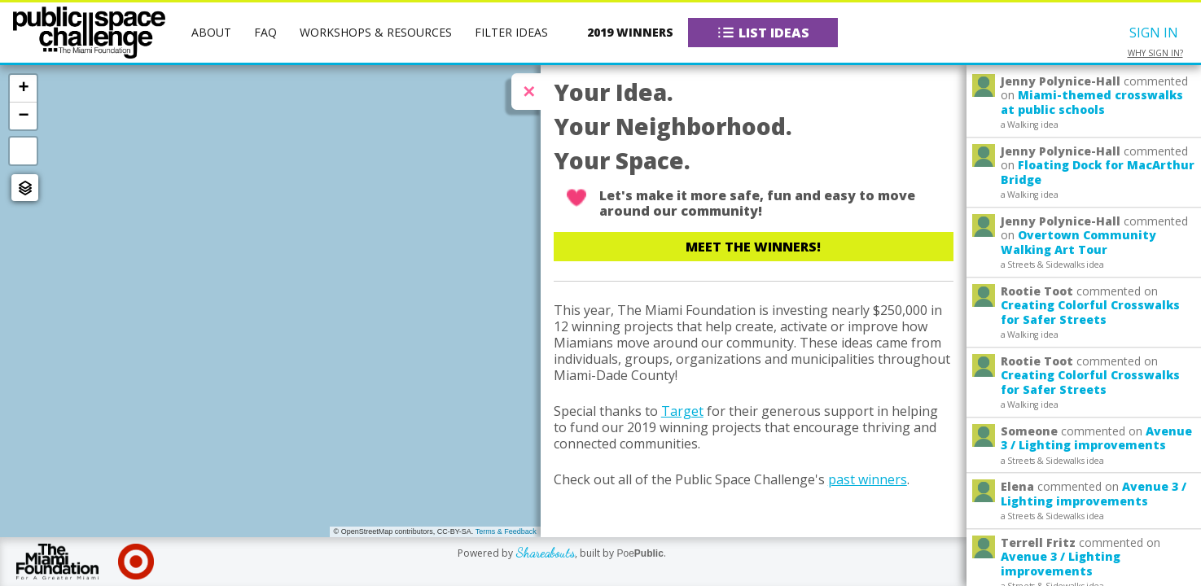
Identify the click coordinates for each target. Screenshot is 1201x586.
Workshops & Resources (376, 32)
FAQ (265, 32)
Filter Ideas (511, 32)
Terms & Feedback (506, 531)
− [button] (23, 115)
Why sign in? (1155, 53)
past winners (867, 479)
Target (682, 411)
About (211, 32)
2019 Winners (630, 32)
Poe (639, 553)
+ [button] (23, 88)
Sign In (1153, 33)
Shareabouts (545, 552)
